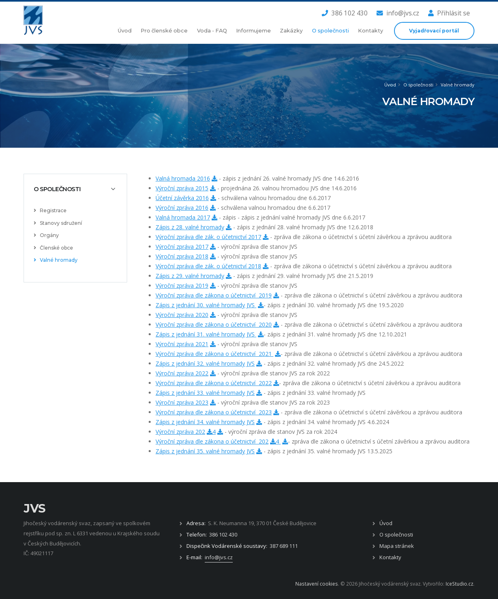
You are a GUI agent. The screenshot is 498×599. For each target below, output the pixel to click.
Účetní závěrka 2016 (182, 198)
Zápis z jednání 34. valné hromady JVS (205, 422)
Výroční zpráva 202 (180, 431)
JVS (34, 508)
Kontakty (370, 31)
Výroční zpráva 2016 (182, 207)
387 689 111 (284, 545)
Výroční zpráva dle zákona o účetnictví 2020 (214, 324)
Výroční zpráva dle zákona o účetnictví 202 (212, 441)
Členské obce (53, 248)
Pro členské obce (164, 31)
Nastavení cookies (316, 583)
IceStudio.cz (459, 583)
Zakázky (291, 31)
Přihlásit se (449, 13)
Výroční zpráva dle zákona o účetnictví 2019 (214, 295)
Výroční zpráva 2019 (182, 285)
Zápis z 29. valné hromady (190, 276)
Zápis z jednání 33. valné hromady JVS (205, 392)
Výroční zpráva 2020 (182, 315)
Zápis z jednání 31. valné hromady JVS (206, 334)
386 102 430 (345, 13)
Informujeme (253, 31)
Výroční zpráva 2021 (182, 344)
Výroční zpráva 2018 (182, 256)
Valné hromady (457, 85)
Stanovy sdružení (58, 223)
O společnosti (330, 31)
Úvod (125, 31)
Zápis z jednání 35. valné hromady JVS (205, 451)
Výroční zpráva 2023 (182, 402)
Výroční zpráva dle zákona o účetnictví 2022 (214, 383)
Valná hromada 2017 (183, 217)
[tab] (75, 189)
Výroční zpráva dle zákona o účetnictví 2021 (214, 354)
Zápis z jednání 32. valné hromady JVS (205, 363)
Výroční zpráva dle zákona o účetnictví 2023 (214, 412)
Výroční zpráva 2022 (182, 373)
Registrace (50, 210)
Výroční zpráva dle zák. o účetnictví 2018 (208, 266)
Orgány (46, 235)
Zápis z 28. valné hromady (190, 227)
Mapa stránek (396, 545)
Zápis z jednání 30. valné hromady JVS (206, 305)
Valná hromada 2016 (183, 178)
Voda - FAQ (212, 31)
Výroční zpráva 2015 (182, 188)
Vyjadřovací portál (434, 31)
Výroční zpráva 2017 (182, 246)
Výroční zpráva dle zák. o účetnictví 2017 (208, 237)
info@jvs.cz (398, 13)
